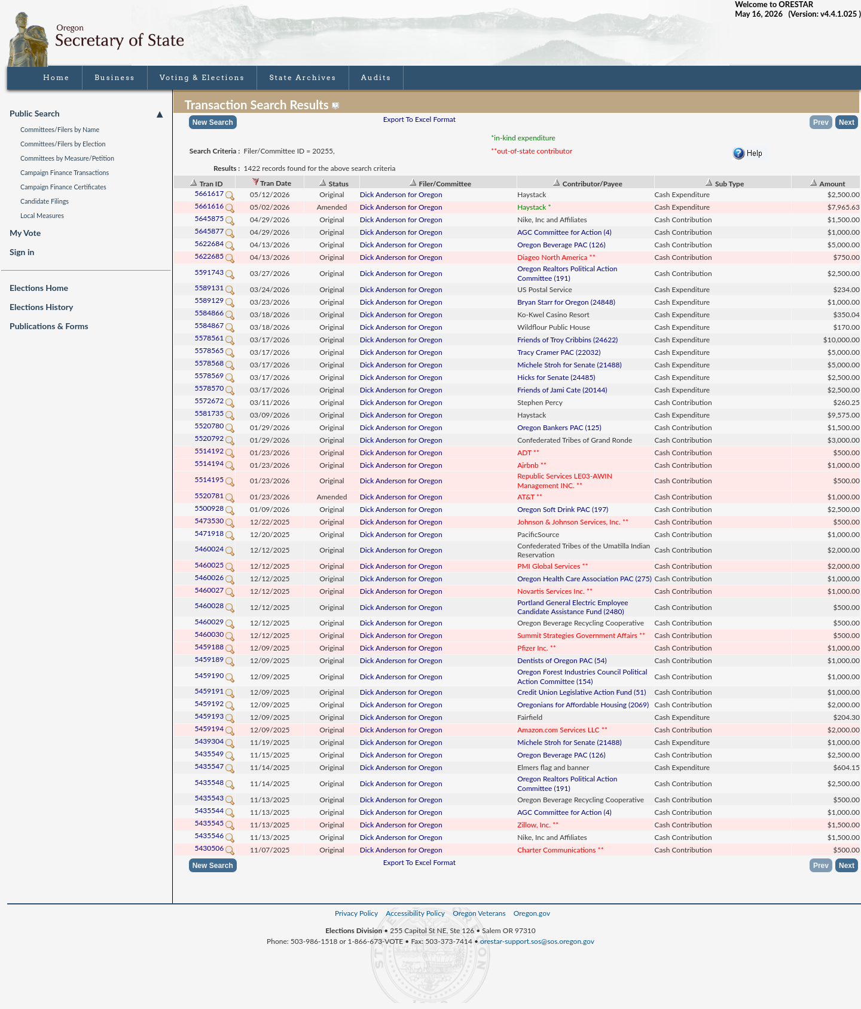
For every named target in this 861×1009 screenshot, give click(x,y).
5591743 (214, 272)
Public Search (86, 113)
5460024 (214, 548)
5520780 (214, 425)
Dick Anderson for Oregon (401, 194)
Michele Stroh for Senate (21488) (569, 364)
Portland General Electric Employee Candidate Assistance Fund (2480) (572, 607)
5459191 (214, 690)
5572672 (214, 400)
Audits (376, 77)
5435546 (214, 835)
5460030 (214, 634)
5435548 (214, 782)
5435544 (214, 810)
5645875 (214, 218)
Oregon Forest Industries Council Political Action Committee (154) (582, 676)
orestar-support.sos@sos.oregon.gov (537, 941)
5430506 (214, 848)
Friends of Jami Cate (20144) (562, 389)
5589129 (214, 300)
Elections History (41, 307)
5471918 (214, 533)
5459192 (214, 703)
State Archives (302, 77)
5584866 (214, 312)
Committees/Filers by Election (63, 144)
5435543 (214, 797)
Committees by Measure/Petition (67, 158)
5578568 (214, 362)
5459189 (214, 659)
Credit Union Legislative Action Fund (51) (581, 692)
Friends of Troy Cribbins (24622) (567, 339)
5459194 (214, 728)
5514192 (214, 450)
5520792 (214, 438)
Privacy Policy (356, 913)
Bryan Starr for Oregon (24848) (566, 302)
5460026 (214, 577)
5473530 (214, 520)
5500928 (214, 508)
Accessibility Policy (415, 913)
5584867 (214, 325)
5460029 (214, 621)
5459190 (214, 675)
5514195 (214, 479)
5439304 (214, 741)
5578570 (214, 388)
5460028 (214, 605)
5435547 (214, 766)
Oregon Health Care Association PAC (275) (584, 578)
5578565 (214, 350)
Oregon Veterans (479, 913)
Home (56, 77)
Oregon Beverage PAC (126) (561, 244)
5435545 (214, 822)
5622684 (214, 243)
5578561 (214, 337)
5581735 (214, 413)
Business (114, 77)
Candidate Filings (44, 201)
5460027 (214, 589)
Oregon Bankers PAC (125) (559, 427)
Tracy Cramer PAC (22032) (558, 352)
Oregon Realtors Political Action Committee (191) (567, 273)
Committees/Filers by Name (59, 129)
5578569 (214, 375)
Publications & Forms (49, 326)
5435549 (214, 753)
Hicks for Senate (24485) (556, 377)
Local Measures (42, 215)
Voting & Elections (202, 77)
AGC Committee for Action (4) (564, 232)
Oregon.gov (532, 913)
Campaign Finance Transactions (64, 172)
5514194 (214, 463)
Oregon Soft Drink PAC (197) (562, 509)
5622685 (214, 256)
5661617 (214, 193)
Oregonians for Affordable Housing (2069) (583, 704)
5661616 (214, 205)
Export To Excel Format (419, 119)
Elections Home (39, 288)
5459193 (214, 715)
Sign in (22, 252)
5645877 (214, 230)
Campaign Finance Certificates (63, 187)
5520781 (214, 495)
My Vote (25, 233)
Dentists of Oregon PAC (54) (561, 660)
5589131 (214, 287)
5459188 (214, 646)
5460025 (214, 564)
